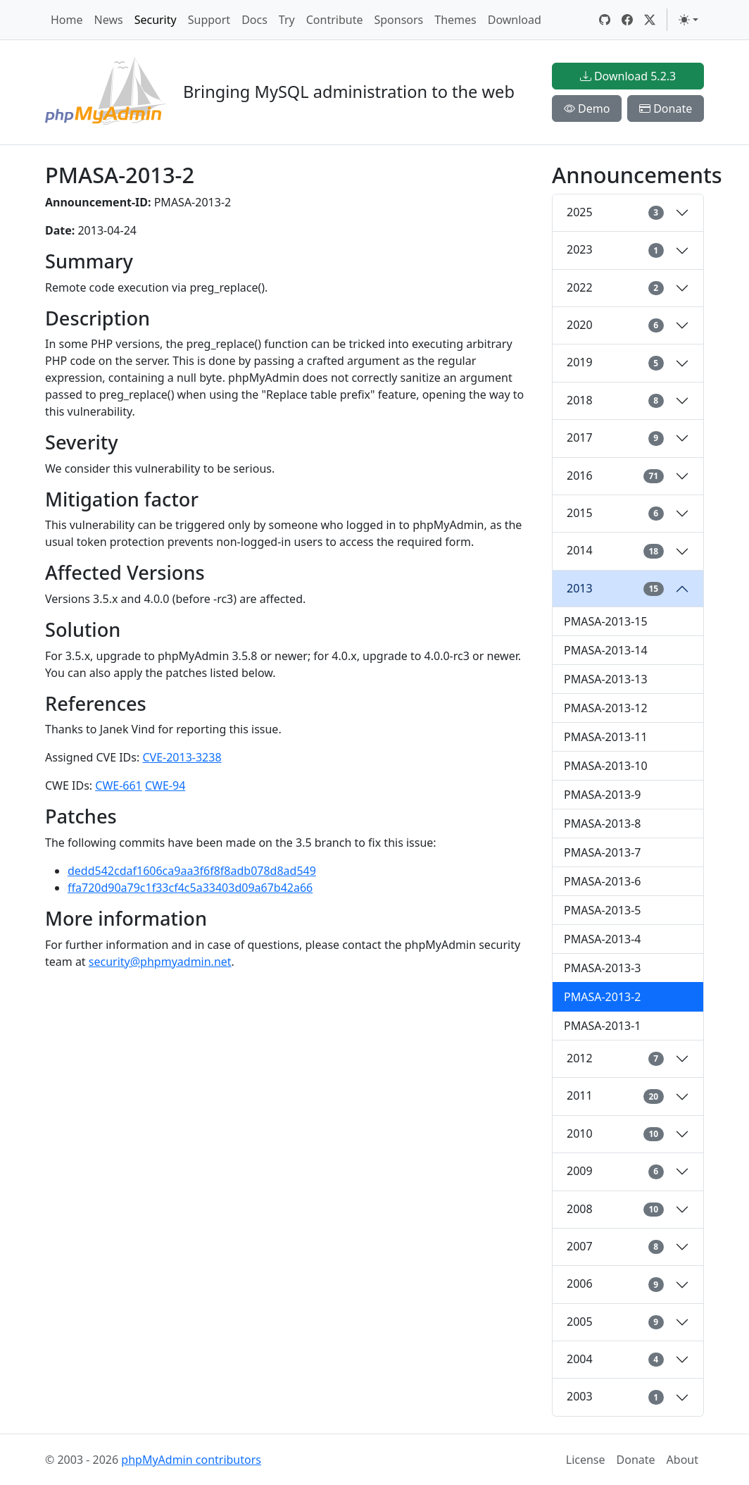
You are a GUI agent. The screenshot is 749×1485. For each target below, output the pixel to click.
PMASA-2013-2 (602, 997)
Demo (587, 108)
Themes (455, 19)
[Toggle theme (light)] (688, 20)
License (585, 1459)
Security (155, 19)
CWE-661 (118, 785)
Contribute (334, 19)
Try (287, 19)
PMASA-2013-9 (602, 794)
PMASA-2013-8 (602, 823)
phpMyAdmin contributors (191, 1459)
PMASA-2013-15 (606, 621)
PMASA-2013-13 (606, 679)
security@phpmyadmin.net (160, 961)
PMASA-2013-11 (606, 737)
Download (514, 19)
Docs (254, 19)
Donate (665, 108)
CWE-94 (165, 785)
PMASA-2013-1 (602, 1025)
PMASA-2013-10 (606, 765)
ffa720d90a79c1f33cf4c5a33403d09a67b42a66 (190, 887)
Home (67, 19)
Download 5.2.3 (628, 76)
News (108, 19)
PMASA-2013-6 (602, 881)
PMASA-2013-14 (606, 650)
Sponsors (398, 19)
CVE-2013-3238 (181, 757)
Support (209, 19)
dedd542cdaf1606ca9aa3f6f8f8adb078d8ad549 (192, 870)
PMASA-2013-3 (602, 968)
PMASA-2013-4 (602, 939)
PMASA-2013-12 (606, 708)
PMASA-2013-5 (602, 910)
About (682, 1459)
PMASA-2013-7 (602, 852)
